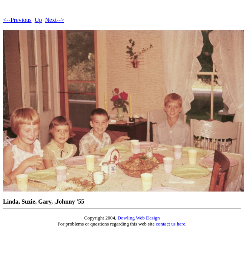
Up (38, 20)
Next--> (54, 20)
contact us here (170, 224)
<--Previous (17, 20)
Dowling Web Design (139, 218)
